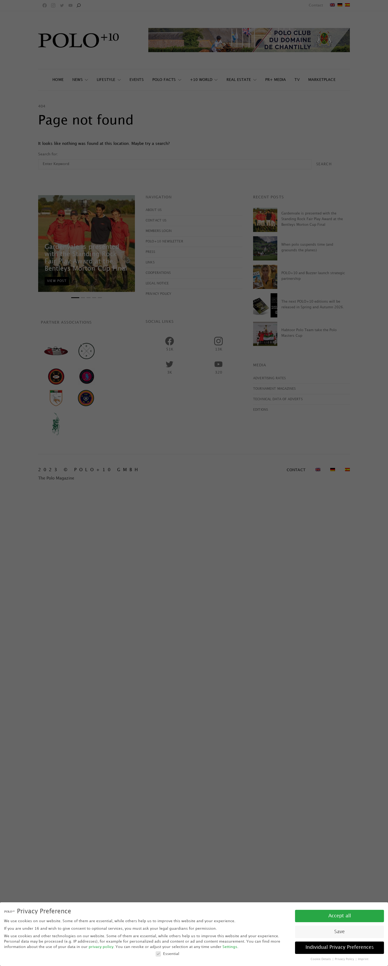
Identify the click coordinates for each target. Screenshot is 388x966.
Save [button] (339, 932)
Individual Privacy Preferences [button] (340, 947)
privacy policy (101, 947)
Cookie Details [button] (321, 959)
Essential (167, 953)
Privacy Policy (345, 959)
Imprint (363, 959)
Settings (229, 947)
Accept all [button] (339, 916)
